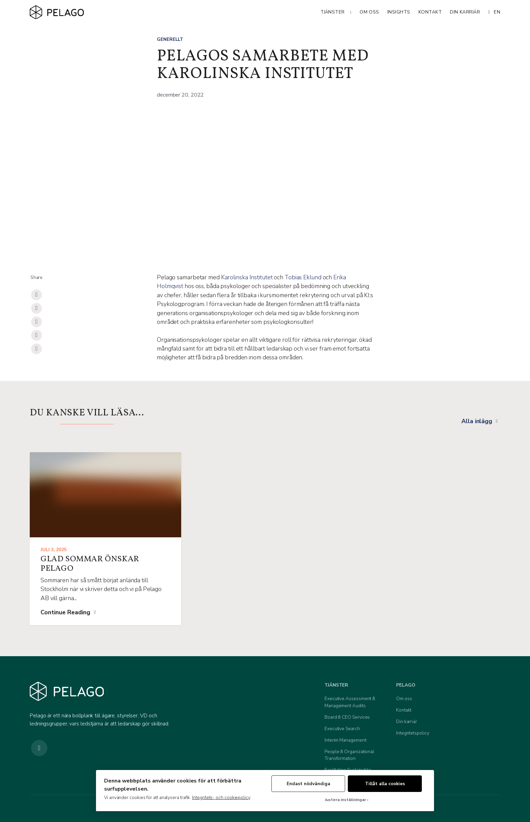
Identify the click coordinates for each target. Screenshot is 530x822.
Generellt (170, 39)
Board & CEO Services (347, 717)
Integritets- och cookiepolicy (221, 797)
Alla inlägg (476, 421)
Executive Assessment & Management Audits (349, 702)
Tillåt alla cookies (385, 783)
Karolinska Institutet (247, 277)
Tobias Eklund (303, 277)
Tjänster (332, 12)
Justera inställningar (345, 799)
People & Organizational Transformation (349, 755)
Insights (398, 12)
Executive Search (342, 728)
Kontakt (430, 12)
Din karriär (465, 12)
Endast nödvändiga (308, 783)
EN (494, 12)
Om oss (369, 12)
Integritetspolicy (412, 733)
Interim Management (345, 740)
